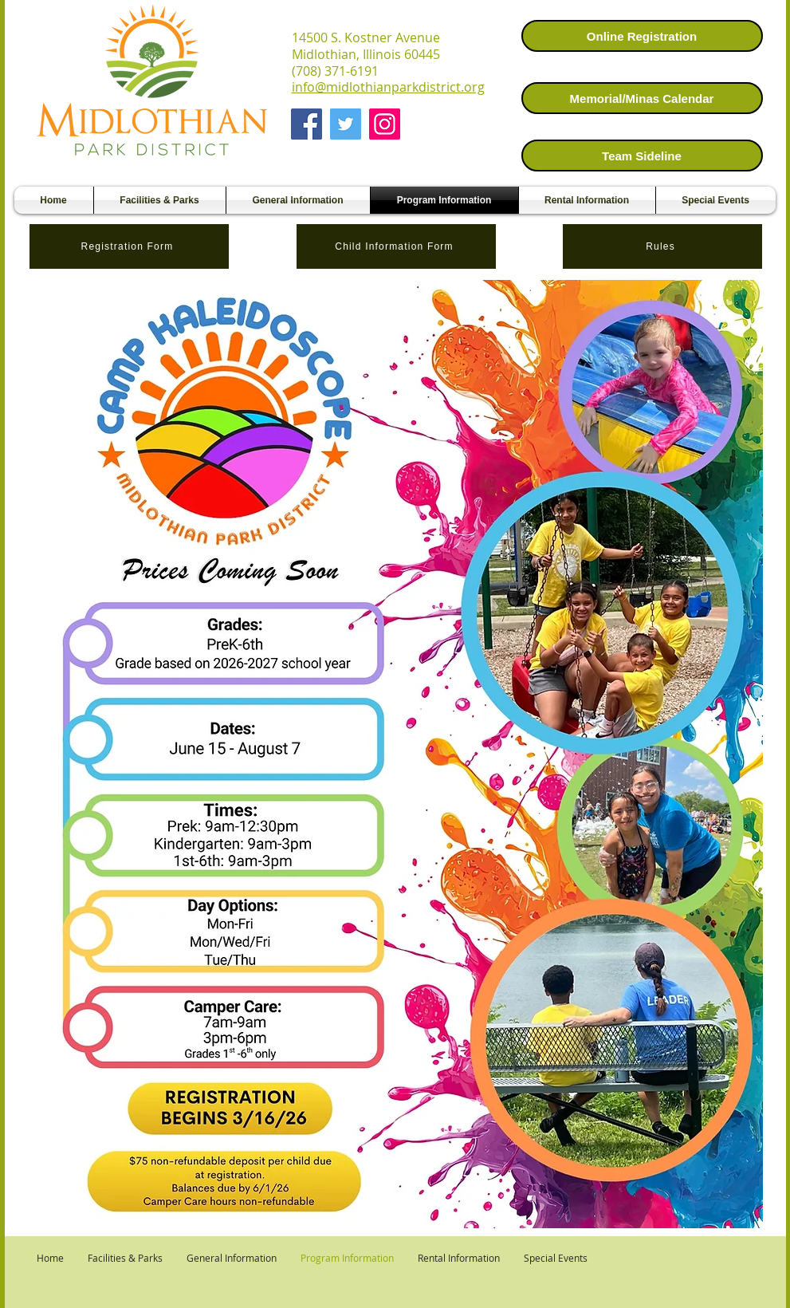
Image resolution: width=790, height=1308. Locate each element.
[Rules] (662, 246)
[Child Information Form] (396, 246)
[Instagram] (384, 124)
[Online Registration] (642, 36)
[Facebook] (306, 124)
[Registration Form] (129, 246)
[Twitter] (345, 124)
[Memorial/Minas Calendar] (642, 98)
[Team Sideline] (642, 155)
